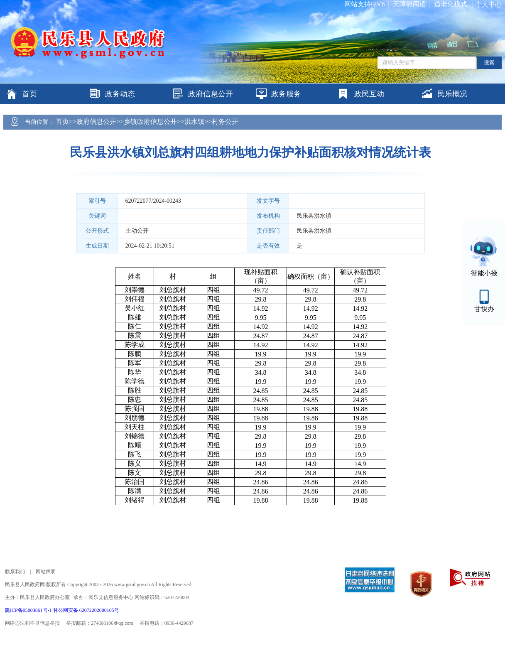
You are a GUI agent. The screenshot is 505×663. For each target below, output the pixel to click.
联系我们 (15, 572)
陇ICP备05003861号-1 (29, 610)
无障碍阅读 (409, 3)
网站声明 (46, 572)
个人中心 (488, 4)
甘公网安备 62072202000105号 (86, 610)
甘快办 (484, 308)
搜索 (489, 62)
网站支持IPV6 (364, 3)
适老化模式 (450, 3)
